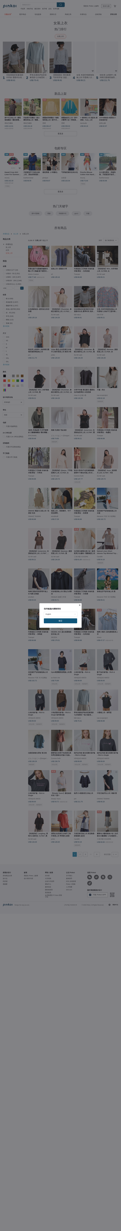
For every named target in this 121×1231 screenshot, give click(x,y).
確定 (60, 621)
